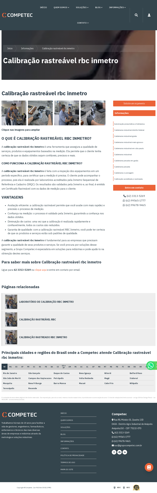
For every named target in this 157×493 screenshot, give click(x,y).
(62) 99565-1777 (134, 200)
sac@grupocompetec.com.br (127, 445)
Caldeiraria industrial (123, 154)
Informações (116, 7)
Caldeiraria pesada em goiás (126, 160)
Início (43, 7)
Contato (82, 23)
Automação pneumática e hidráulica (129, 124)
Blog (97, 7)
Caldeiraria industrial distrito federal (129, 130)
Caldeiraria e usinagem (124, 173)
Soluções (81, 7)
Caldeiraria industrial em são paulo (129, 148)
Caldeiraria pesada (122, 167)
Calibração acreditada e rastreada (128, 179)
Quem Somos (60, 7)
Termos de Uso (68, 462)
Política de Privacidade (72, 455)
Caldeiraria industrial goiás (125, 136)
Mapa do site (67, 469)
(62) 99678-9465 (134, 205)
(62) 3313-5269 (134, 196)
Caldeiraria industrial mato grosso (128, 142)
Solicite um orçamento (134, 103)
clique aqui (41, 269)
